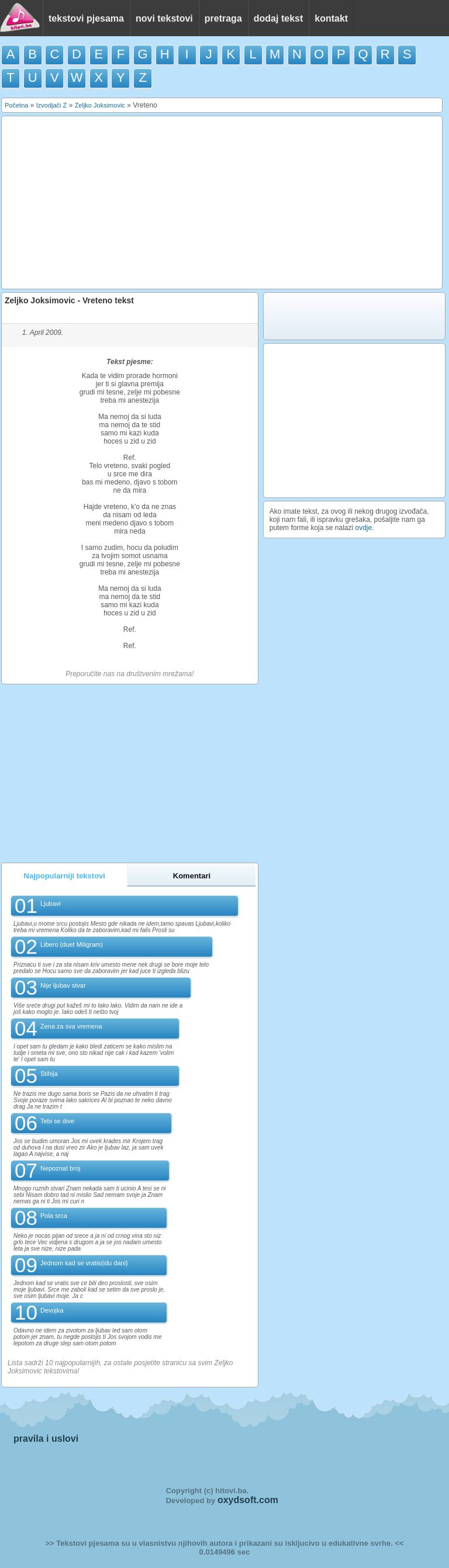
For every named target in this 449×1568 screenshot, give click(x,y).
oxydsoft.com (247, 1500)
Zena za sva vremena (71, 1026)
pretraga (223, 18)
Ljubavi (50, 903)
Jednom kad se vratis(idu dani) (84, 1262)
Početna (16, 105)
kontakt (331, 18)
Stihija (49, 1073)
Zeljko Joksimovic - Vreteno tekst (69, 300)
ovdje (363, 528)
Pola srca (53, 1215)
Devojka (52, 1310)
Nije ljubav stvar (63, 985)
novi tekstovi (164, 18)
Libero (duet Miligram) (71, 944)
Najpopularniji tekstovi (64, 875)
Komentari (191, 875)
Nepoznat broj (60, 1168)
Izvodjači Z (51, 105)
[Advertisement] (222, 203)
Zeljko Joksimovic (100, 105)
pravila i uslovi (45, 1439)
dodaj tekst (278, 18)
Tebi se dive (57, 1120)
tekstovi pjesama (86, 18)
